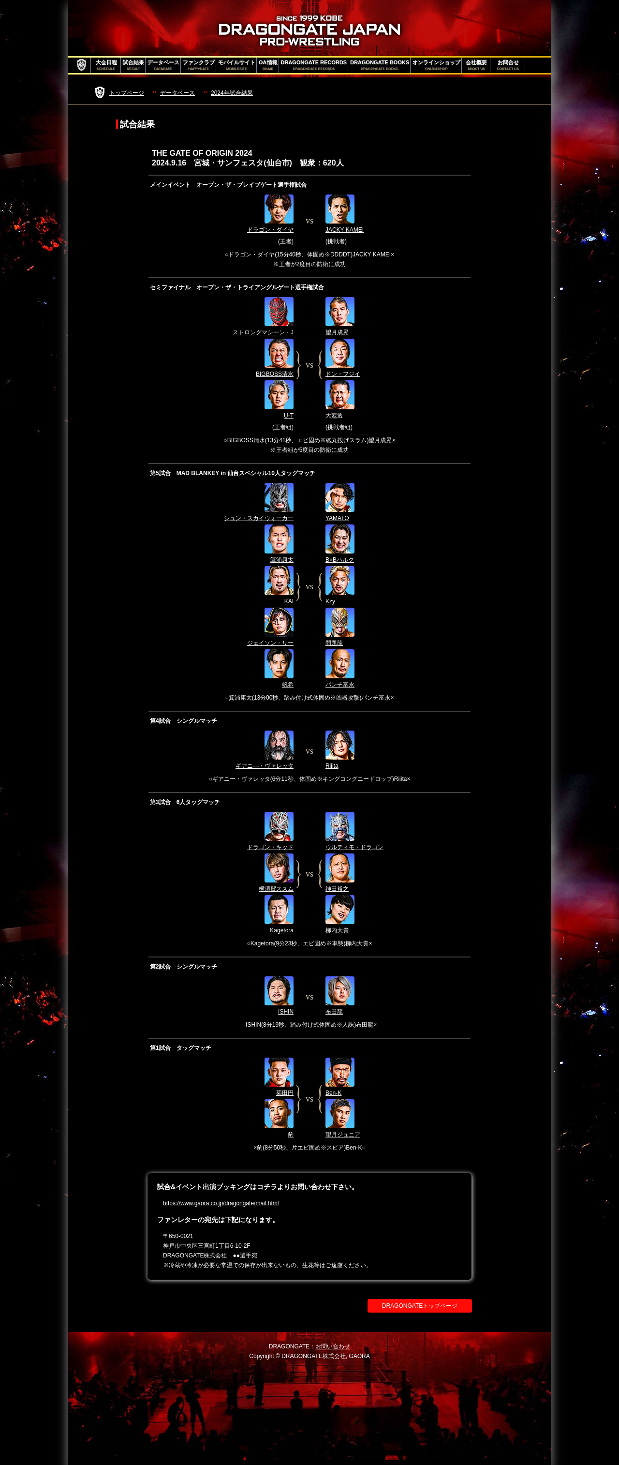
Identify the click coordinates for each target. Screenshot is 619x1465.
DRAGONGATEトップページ (419, 1305)
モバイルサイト (236, 65)
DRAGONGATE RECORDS (314, 65)
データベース (163, 65)
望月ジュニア (342, 1134)
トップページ (126, 93)
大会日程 (106, 65)
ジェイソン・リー (270, 643)
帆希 (288, 684)
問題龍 (334, 643)
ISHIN (286, 1011)
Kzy (330, 601)
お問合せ (508, 65)
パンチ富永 (339, 684)
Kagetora (282, 930)
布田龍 (334, 1011)
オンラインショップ (436, 65)
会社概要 (476, 65)
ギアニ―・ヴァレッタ (265, 765)
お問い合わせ (332, 1346)
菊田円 (285, 1093)
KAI (289, 601)
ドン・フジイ (342, 374)
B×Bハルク (339, 559)
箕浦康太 (282, 559)
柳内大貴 (337, 930)
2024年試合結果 (232, 93)
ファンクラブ (199, 65)
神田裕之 (337, 888)
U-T (289, 415)
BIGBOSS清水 (275, 374)
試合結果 (133, 65)
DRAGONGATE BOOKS (379, 65)
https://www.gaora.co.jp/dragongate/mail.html (221, 1203)
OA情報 (268, 65)
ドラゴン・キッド (270, 847)
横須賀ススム (276, 888)
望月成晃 (337, 332)
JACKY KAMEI (344, 229)
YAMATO (337, 518)
